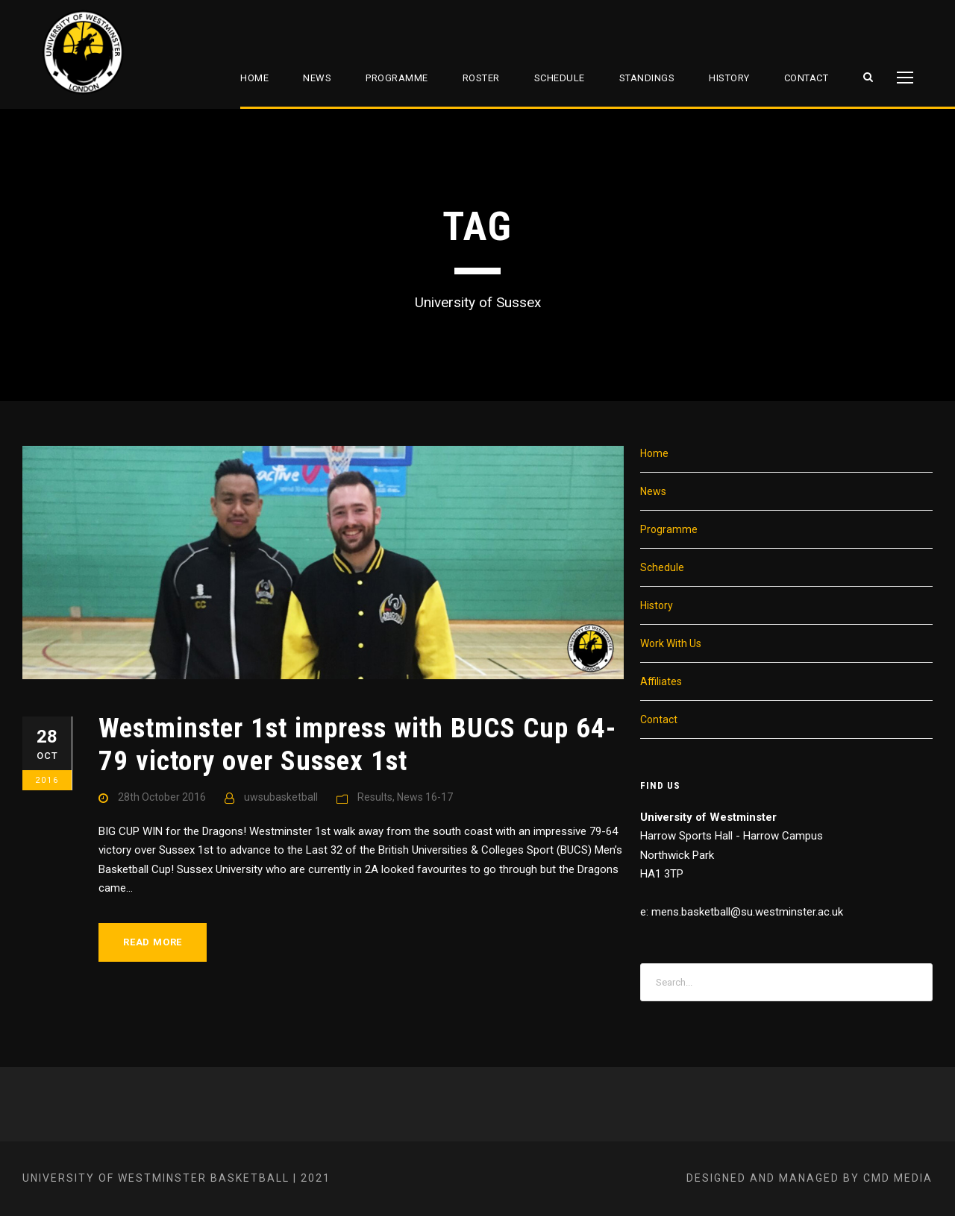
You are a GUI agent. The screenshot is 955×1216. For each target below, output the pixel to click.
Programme (397, 78)
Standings (647, 78)
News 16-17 (425, 797)
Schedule (559, 78)
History (729, 78)
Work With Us (670, 643)
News (317, 78)
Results (374, 797)
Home (254, 78)
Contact (806, 78)
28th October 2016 (162, 797)
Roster (481, 78)
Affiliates (661, 681)
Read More (152, 942)
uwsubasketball (281, 797)
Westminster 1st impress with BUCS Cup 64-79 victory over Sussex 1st (357, 744)
